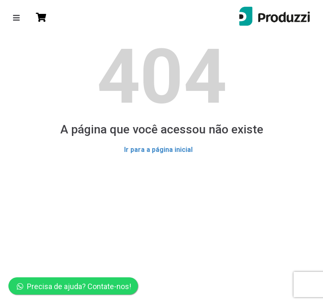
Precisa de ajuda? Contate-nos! (74, 286)
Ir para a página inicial (158, 150)
